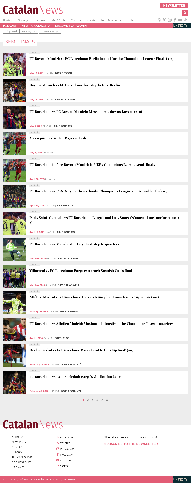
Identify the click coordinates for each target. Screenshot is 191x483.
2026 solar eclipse (50, 31)
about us (18, 437)
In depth (132, 20)
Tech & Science (111, 20)
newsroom (19, 442)
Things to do (11, 31)
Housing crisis (29, 31)
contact (17, 447)
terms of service (23, 457)
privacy (17, 452)
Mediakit (18, 467)
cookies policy (22, 462)
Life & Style (58, 20)
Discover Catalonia (71, 25)
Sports (91, 20)
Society (23, 20)
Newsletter (174, 5)
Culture (76, 20)
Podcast (10, 25)
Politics (8, 20)
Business (39, 20)
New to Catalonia (35, 25)
